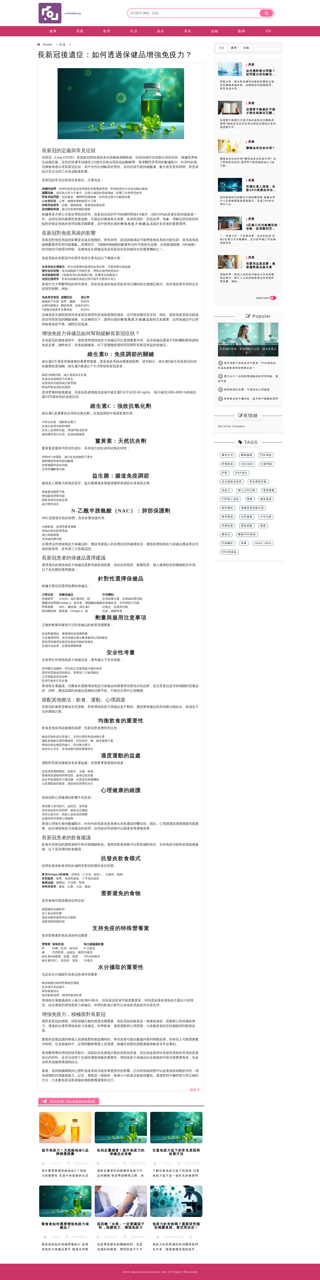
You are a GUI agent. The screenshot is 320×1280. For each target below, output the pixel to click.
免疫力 (226, 490)
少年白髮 (266, 516)
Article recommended (68, 1101)
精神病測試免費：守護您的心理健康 (244, 389)
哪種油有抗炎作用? (260, 148)
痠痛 (263, 525)
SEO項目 (247, 464)
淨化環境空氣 (258, 481)
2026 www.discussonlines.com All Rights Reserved (160, 1272)
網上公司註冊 (246, 490)
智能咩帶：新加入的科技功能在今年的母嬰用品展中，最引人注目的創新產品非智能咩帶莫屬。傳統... (247, 278)
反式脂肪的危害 (232, 481)
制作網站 (227, 507)
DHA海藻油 (229, 552)
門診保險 (266, 455)
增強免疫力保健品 (135, 223)
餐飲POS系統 (247, 534)
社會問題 (266, 464)
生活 (134, 31)
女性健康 (246, 516)
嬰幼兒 (226, 534)
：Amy (52, 1237)
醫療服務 (246, 455)
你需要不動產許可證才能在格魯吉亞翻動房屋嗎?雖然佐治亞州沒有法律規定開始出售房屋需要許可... (248, 124)
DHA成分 (241, 472)
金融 (214, 31)
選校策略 (246, 525)
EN (268, 31)
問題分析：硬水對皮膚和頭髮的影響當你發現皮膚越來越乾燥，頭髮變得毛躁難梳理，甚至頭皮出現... (247, 85)
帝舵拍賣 (227, 525)
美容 (187, 31)
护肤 (225, 472)
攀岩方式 (227, 455)
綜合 (160, 31)
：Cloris (162, 1163)
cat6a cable (262, 543)
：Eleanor (107, 1237)
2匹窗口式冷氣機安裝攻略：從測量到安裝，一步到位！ (262, 228)
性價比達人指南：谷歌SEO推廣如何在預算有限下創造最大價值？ (261, 191)
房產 (80, 31)
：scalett (52, 1163)
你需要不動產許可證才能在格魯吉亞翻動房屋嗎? (261, 113)
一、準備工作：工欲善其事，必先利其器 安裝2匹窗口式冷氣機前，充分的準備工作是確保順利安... (248, 239)
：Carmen (107, 1163)
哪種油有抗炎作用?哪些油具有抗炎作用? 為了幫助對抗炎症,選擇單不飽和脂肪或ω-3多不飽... (248, 162)
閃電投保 (227, 464)
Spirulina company (231, 426)
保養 (244, 543)
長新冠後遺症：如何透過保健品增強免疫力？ (115, 54)
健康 (53, 31)
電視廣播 (268, 490)
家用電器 (227, 516)
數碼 (241, 31)
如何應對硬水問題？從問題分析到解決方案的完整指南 (261, 74)
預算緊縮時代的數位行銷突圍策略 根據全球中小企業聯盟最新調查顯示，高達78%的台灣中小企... (247, 201)
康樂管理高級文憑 (252, 507)
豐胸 (250, 499)
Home (47, 44)
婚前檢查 (266, 499)
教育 (107, 31)
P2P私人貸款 (230, 499)
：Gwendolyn (170, 1237)
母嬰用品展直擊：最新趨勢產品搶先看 (261, 265)
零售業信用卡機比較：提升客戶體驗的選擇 (248, 398)
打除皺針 (227, 543)
